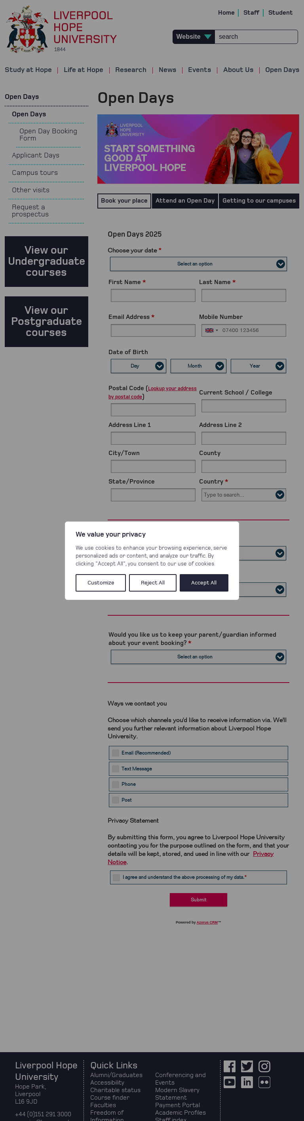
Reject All (153, 583)
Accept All (204, 583)
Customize (100, 583)
